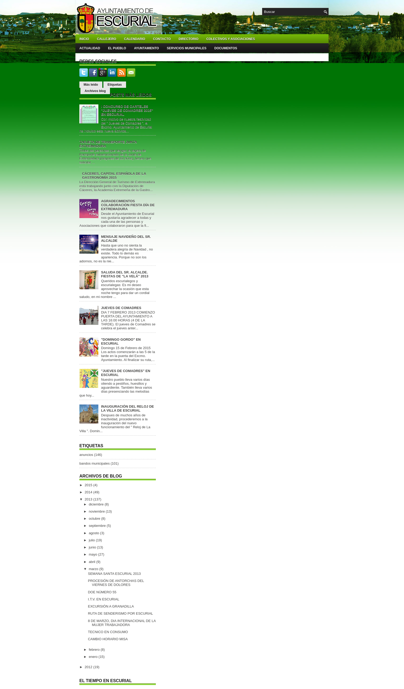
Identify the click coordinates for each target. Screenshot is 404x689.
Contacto (162, 39)
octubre (95, 519)
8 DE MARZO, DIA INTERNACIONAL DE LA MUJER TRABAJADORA (122, 623)
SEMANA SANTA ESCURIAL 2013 (114, 574)
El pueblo (117, 48)
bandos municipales (94, 463)
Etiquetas (115, 84)
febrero (95, 650)
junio (93, 547)
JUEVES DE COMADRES (121, 308)
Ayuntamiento (146, 48)
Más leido (91, 84)
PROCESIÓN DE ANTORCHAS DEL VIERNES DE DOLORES (116, 583)
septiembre (98, 526)
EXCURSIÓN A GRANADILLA (111, 606)
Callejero (106, 39)
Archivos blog (95, 91)
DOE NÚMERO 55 (102, 592)
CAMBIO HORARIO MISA (108, 639)
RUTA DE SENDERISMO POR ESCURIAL (120, 613)
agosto (94, 533)
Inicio (84, 39)
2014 (89, 492)
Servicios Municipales (186, 48)
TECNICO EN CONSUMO (108, 632)
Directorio (188, 39)
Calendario (134, 39)
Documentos (225, 48)
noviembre (97, 511)
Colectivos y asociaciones (230, 39)
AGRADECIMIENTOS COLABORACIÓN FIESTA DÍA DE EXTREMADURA (128, 205)
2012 (89, 667)
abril (92, 562)
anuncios (86, 455)
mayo (93, 554)
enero (94, 657)
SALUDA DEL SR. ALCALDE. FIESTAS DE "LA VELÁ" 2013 (124, 274)
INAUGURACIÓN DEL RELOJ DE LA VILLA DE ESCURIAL (127, 408)
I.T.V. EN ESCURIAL (103, 599)
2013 (89, 499)
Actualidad (89, 48)
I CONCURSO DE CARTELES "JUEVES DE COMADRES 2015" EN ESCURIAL (127, 110)
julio (92, 540)
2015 (89, 485)
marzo (94, 569)
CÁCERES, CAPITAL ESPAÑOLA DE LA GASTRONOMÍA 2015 (114, 176)
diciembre (97, 504)
